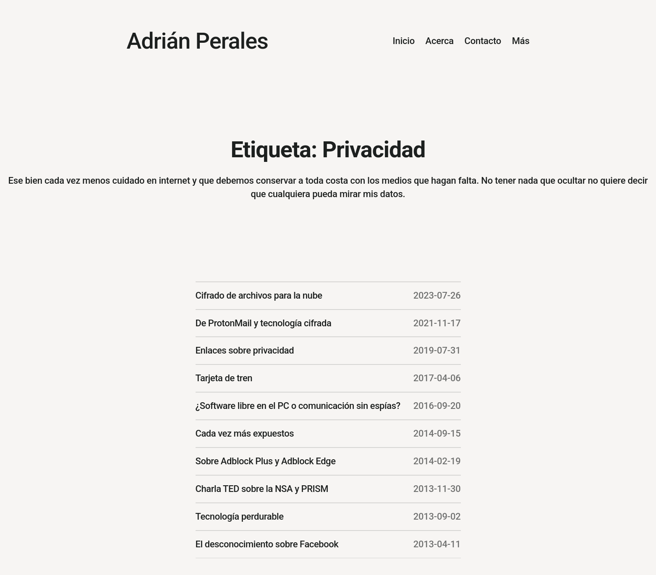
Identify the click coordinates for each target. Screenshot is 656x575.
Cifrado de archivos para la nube (259, 295)
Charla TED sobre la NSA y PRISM (262, 489)
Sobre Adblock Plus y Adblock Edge (266, 461)
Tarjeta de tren (224, 378)
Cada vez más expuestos (245, 433)
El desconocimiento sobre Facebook (267, 544)
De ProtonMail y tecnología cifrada (264, 323)
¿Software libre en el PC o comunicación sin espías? (298, 406)
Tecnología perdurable (240, 516)
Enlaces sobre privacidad (245, 350)
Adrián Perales (197, 41)
